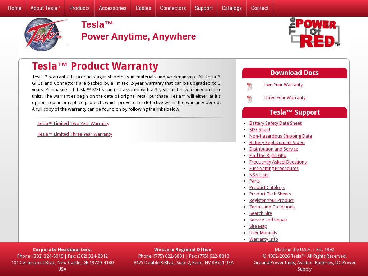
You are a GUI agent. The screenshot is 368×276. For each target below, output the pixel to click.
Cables (143, 8)
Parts (254, 181)
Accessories (112, 8)
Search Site (260, 213)
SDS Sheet (259, 129)
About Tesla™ (45, 8)
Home (15, 8)
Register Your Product (271, 200)
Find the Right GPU (267, 155)
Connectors (173, 8)
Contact (259, 8)
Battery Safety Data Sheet (275, 123)
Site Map (258, 226)
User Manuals (263, 232)
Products (79, 8)
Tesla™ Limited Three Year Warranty (74, 134)
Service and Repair (268, 219)
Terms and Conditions (272, 207)
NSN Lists (258, 175)
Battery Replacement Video (277, 142)
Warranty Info (263, 239)
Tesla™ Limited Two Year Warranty (73, 123)
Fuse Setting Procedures (274, 168)
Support (204, 8)
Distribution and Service (273, 149)
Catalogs (232, 8)
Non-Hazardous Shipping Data (280, 136)
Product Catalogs (267, 187)
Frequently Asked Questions (278, 162)
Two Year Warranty (283, 84)
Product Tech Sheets (270, 194)
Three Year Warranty (284, 97)
